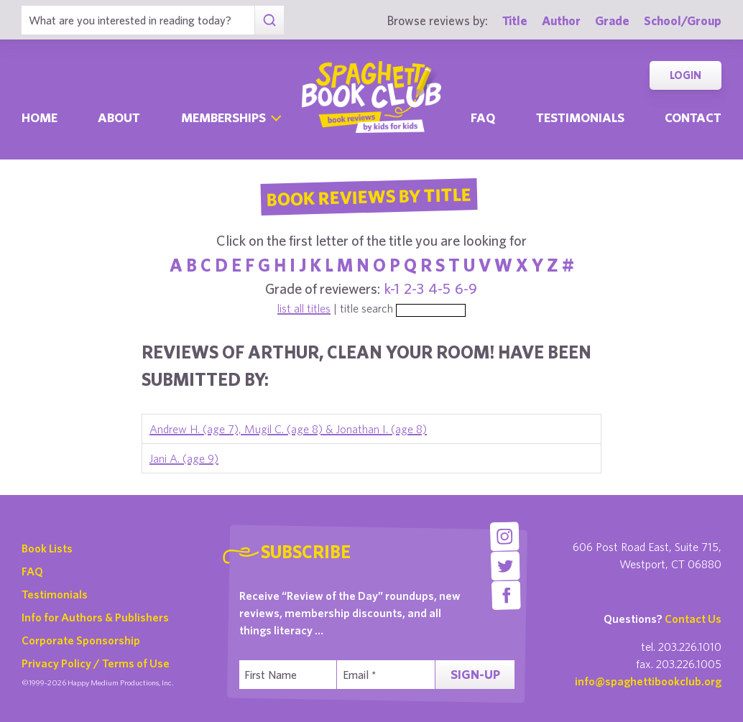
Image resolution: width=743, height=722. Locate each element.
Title (514, 20)
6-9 (466, 288)
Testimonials (580, 117)
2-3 (414, 288)
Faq (483, 117)
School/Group (682, 20)
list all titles (304, 308)
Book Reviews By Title (368, 196)
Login (685, 75)
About (119, 117)
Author (561, 20)
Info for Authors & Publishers (95, 617)
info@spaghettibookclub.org (648, 681)
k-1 (392, 288)
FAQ (32, 571)
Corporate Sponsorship (81, 640)
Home (39, 117)
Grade (612, 20)
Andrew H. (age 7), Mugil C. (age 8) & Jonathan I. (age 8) (288, 428)
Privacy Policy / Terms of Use (96, 663)
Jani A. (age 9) (183, 458)
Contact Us (693, 618)
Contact (693, 117)
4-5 (439, 288)
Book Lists (47, 548)
